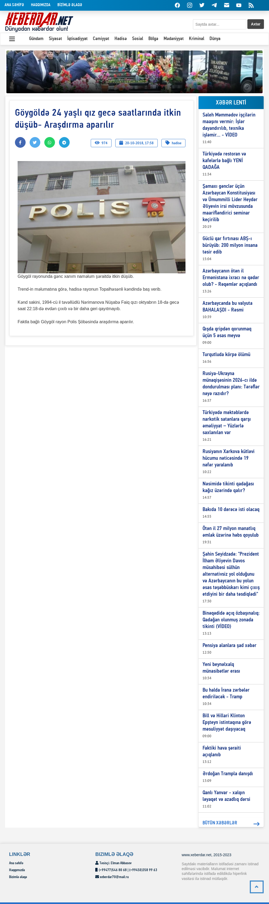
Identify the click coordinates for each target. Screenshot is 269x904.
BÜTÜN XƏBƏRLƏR (231, 823)
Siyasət (55, 38)
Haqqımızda (40, 5)
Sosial (137, 38)
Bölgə (153, 38)
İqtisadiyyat (77, 38)
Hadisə (120, 38)
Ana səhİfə (14, 5)
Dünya (214, 38)
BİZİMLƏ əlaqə (69, 5)
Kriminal (196, 38)
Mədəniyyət (174, 38)
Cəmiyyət (101, 38)
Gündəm (36, 38)
